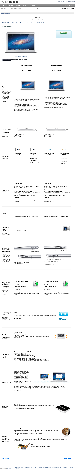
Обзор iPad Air (61, 1)
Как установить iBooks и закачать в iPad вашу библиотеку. (50, 467)
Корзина (33, 5)
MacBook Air (7, 11)
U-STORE (9, 468)
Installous (65, 467)
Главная (2, 11)
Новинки (11, 5)
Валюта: (68, 8)
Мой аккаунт (25, 5)
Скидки (18, 5)
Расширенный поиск (17, 8)
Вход (65, 5)
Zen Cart (17, 468)
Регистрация (71, 5)
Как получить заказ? (70, 1)
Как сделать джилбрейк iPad (30, 467)
